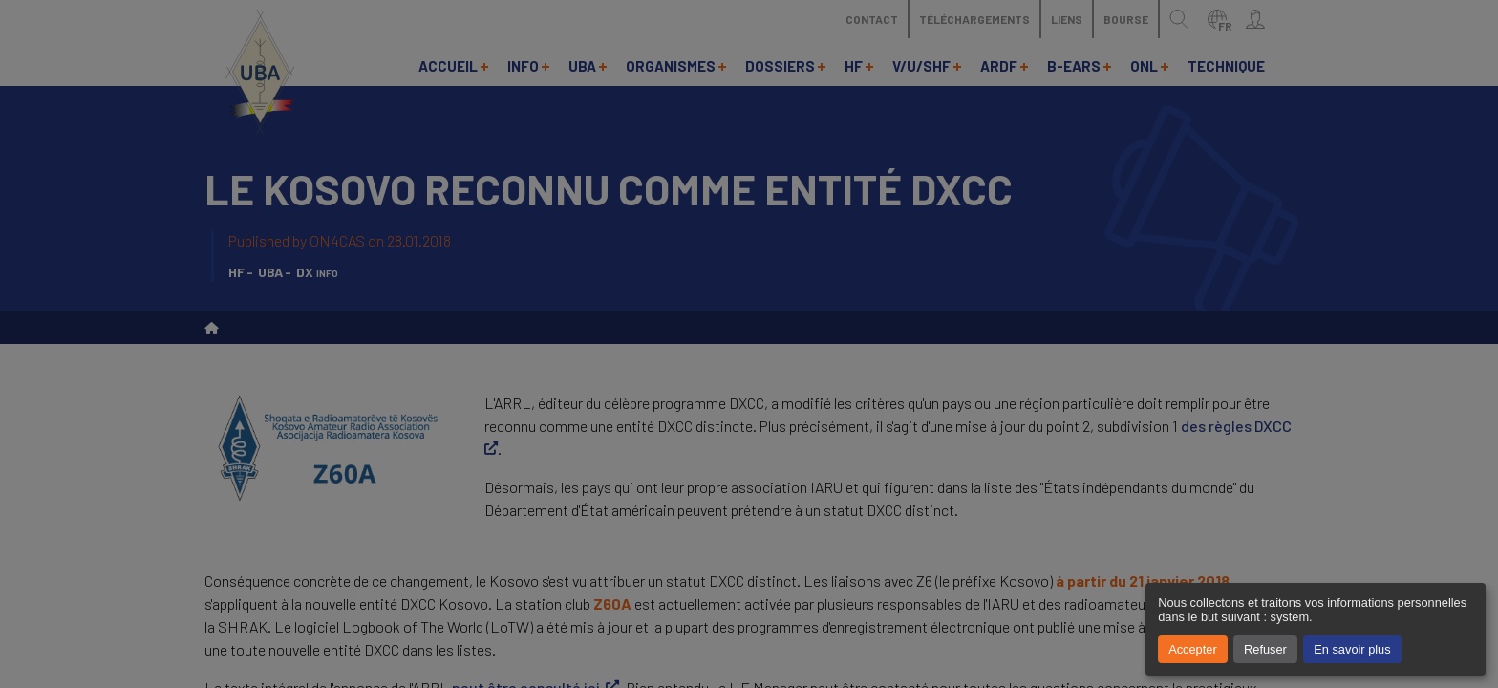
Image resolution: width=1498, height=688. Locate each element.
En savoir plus (1352, 649)
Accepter (1192, 649)
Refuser (1265, 649)
